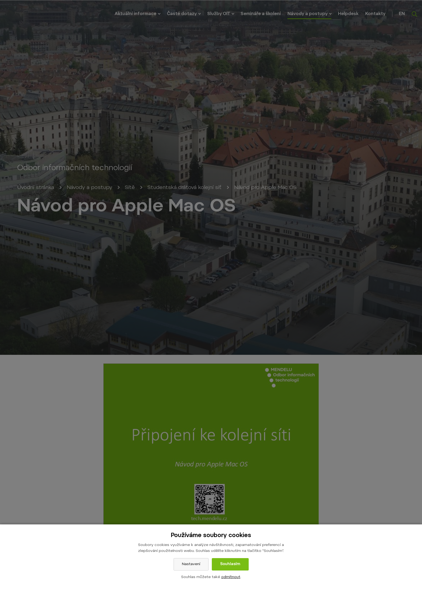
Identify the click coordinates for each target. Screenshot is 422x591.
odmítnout (230, 577)
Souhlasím (230, 564)
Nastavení (191, 564)
